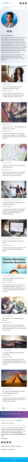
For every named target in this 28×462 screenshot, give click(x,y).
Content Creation (7, 238)
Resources (12, 446)
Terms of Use (4, 449)
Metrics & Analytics (17, 199)
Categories (7, 7)
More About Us (4, 438)
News (13, 275)
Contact (3, 446)
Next (25, 408)
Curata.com (19, 446)
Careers (7, 446)
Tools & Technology (8, 315)
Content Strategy (7, 84)
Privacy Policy (11, 449)
